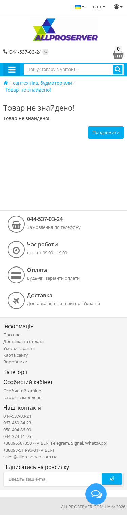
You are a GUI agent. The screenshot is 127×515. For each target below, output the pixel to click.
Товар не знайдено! (28, 89)
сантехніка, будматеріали (42, 83)
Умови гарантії (19, 348)
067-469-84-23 (17, 423)
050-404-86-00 (17, 430)
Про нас (11, 335)
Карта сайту (15, 355)
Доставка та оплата (23, 341)
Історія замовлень (22, 397)
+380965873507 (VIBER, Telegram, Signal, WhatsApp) (55, 443)
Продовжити (105, 132)
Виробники (15, 362)
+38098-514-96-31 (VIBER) (28, 450)
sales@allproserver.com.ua (30, 457)
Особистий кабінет (23, 391)
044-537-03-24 (22, 51)
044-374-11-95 (17, 436)
